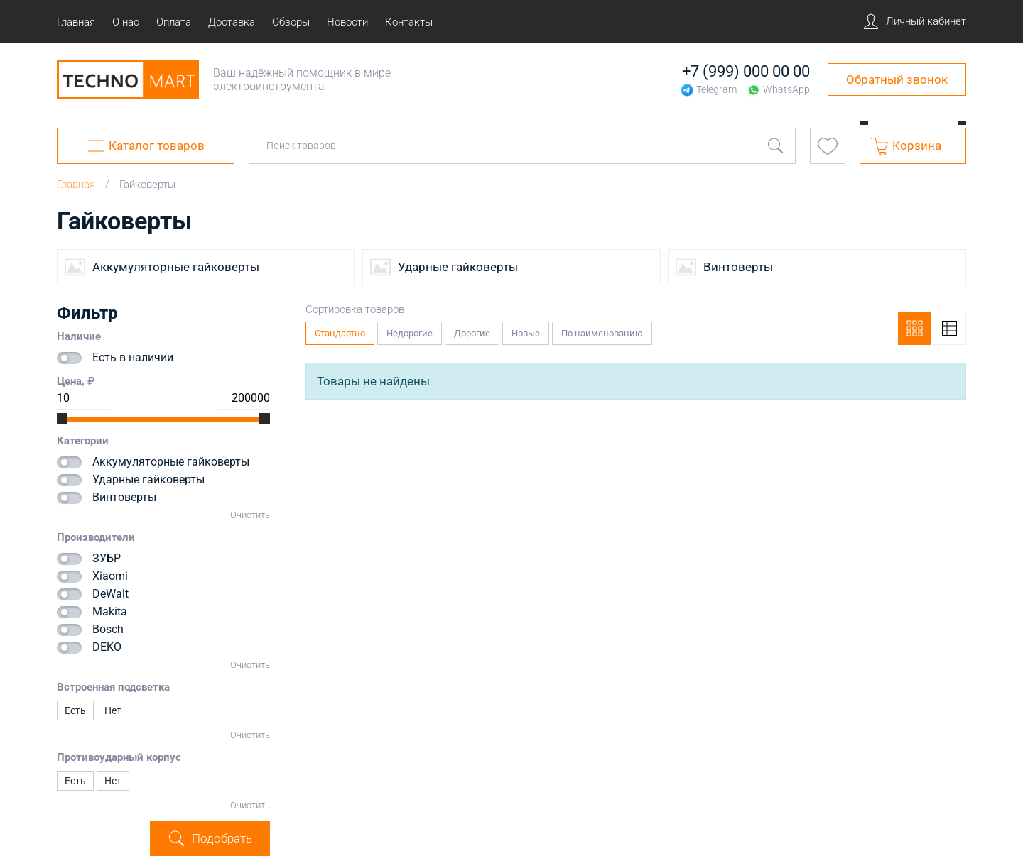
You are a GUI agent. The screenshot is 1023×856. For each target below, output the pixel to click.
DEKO (106, 647)
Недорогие (410, 330)
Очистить (250, 515)
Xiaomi (110, 576)
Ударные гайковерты (148, 479)
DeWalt (110, 593)
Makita (109, 611)
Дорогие (472, 330)
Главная (76, 184)
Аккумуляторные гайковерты (170, 461)
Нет (112, 710)
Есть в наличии (132, 357)
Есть (75, 710)
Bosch (108, 629)
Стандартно (340, 330)
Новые (526, 330)
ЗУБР (106, 558)
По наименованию (602, 330)
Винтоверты (124, 497)
